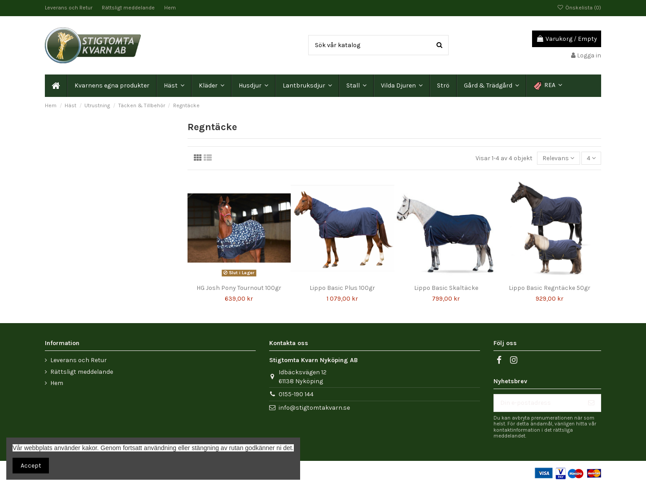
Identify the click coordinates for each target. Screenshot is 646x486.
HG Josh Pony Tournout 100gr (238, 288)
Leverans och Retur (69, 7)
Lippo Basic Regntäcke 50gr (549, 288)
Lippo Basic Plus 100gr (342, 288)
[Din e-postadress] (538, 403)
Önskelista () (579, 7)
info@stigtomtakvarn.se (314, 408)
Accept (31, 465)
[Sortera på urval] (558, 158)
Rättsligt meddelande (129, 7)
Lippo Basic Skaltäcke (446, 288)
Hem (170, 7)
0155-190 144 (296, 394)
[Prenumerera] (591, 403)
